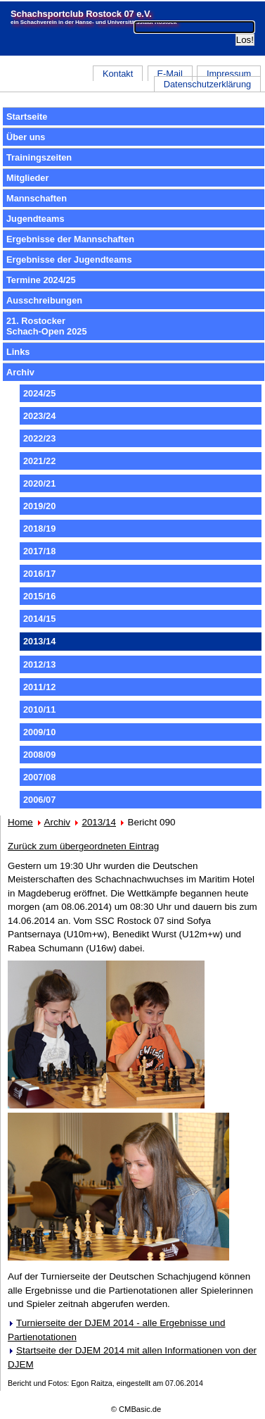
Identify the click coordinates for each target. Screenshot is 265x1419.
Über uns (25, 137)
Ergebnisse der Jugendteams (69, 259)
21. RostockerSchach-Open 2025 (46, 326)
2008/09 (39, 754)
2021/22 (39, 461)
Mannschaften (36, 198)
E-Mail (169, 73)
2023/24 (39, 416)
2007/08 (39, 777)
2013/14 (99, 822)
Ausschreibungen (44, 300)
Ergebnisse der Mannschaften (70, 239)
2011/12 (39, 687)
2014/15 (39, 618)
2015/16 (39, 596)
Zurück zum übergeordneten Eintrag (83, 846)
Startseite (26, 116)
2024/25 (39, 393)
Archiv (20, 372)
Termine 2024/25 (41, 280)
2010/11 (39, 709)
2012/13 (39, 664)
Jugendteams (35, 218)
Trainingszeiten (39, 157)
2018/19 (39, 528)
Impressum (229, 73)
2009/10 (39, 732)
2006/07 (39, 799)
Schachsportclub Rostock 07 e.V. (81, 13)
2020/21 (39, 483)
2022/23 (39, 438)
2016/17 (39, 573)
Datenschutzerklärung (207, 84)
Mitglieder (27, 178)
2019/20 (39, 506)
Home (20, 822)
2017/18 (39, 551)
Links (18, 351)
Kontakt (118, 73)
